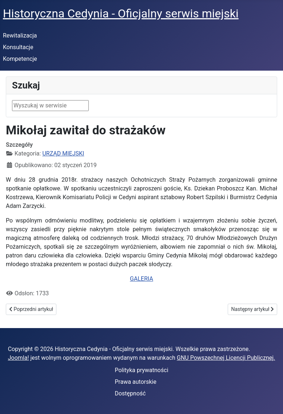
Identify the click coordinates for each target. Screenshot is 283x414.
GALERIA (141, 278)
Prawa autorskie (135, 381)
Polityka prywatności (141, 370)
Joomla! (18, 357)
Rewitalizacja (20, 35)
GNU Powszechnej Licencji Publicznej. (226, 357)
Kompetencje (20, 58)
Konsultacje (18, 47)
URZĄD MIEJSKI (63, 153)
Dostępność (130, 393)
